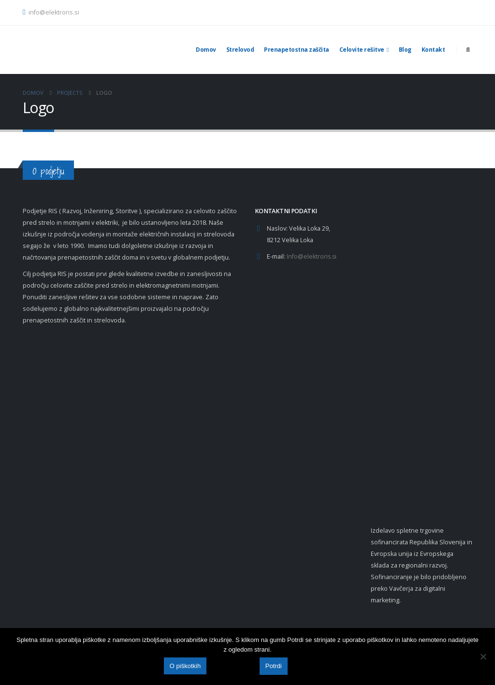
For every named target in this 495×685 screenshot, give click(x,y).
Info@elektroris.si (312, 256)
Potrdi (273, 666)
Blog (405, 49)
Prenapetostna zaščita (296, 49)
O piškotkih (185, 666)
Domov (206, 49)
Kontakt (433, 49)
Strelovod (240, 49)
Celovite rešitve (361, 49)
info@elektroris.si (51, 12)
